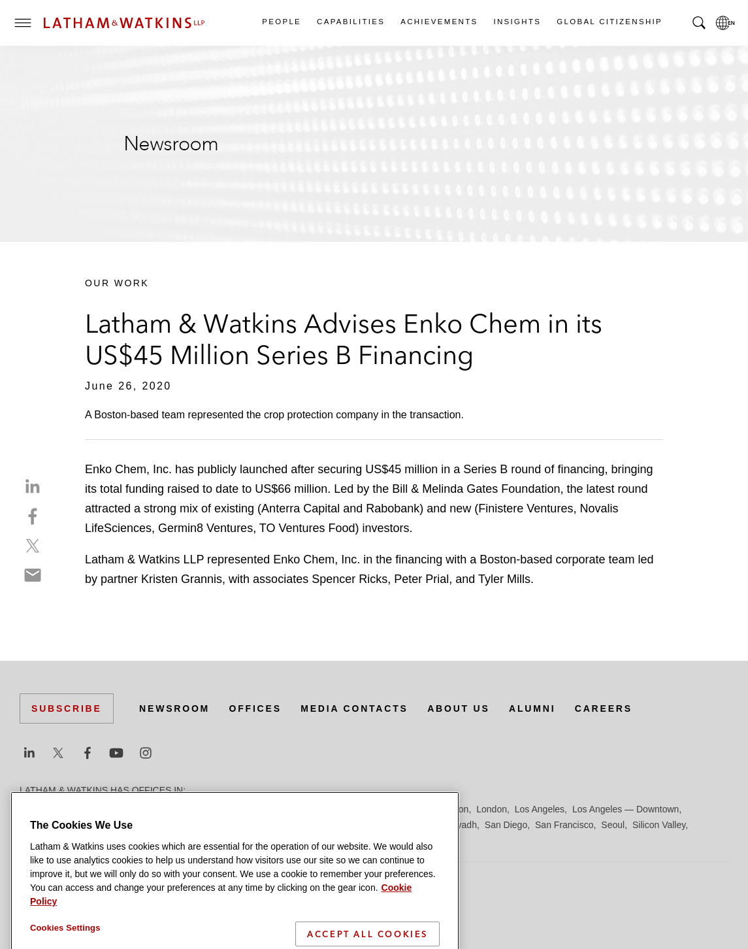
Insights (517, 21)
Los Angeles (539, 809)
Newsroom (174, 708)
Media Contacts (354, 708)
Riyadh (462, 825)
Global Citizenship (609, 21)
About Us (458, 708)
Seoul (613, 825)
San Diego (506, 825)
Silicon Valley (658, 825)
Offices (255, 708)
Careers (603, 708)
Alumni (532, 708)
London (491, 809)
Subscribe (66, 708)
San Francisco (564, 825)
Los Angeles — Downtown (625, 809)
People (281, 21)
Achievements (438, 21)
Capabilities (350, 21)
